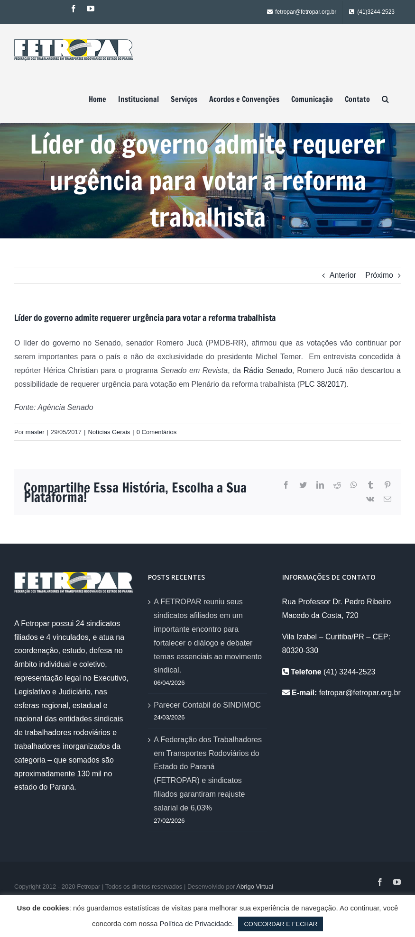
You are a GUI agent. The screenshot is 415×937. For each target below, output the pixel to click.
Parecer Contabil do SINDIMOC (207, 705)
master (35, 432)
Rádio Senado (268, 370)
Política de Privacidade (196, 923)
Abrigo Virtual (254, 886)
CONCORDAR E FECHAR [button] (280, 924)
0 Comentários (157, 432)
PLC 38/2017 (322, 384)
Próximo (379, 275)
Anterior (343, 275)
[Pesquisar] (385, 99)
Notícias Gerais (109, 432)
